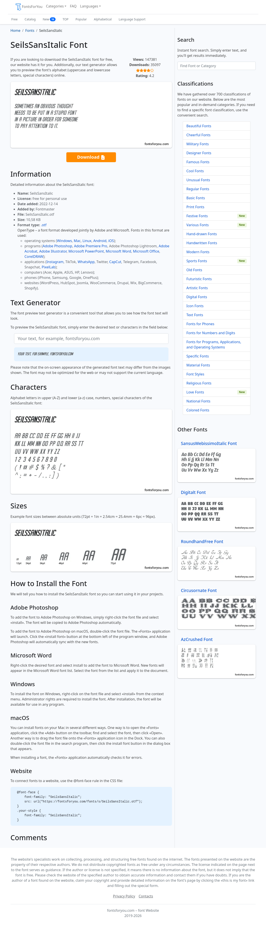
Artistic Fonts (197, 287)
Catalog (30, 19)
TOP (66, 19)
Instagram (54, 261)
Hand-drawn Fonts (201, 234)
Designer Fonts (198, 153)
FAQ (73, 6)
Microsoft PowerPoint (86, 251)
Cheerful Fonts (198, 135)
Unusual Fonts (198, 180)
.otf (43, 225)
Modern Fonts (198, 251)
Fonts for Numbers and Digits (210, 332)
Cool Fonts (195, 171)
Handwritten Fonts (201, 242)
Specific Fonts (197, 356)
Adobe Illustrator (53, 251)
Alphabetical (103, 19)
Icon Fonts (195, 305)
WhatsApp (86, 261)
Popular (81, 19)
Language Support (132, 19)
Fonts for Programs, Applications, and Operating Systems (213, 344)
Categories (55, 6)
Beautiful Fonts (198, 126)
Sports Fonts (196, 260)
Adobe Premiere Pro (90, 246)
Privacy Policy (124, 896)
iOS (111, 240)
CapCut (115, 261)
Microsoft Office (146, 251)
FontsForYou (29, 7)
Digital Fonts (196, 296)
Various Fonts (197, 225)
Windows (64, 240)
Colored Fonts (197, 410)
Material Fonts (198, 365)
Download (91, 157)
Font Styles (195, 374)
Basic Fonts (195, 198)
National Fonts (198, 401)
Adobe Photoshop (57, 246)
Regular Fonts (197, 189)
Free (14, 19)
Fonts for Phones (200, 323)
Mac (77, 240)
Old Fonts (194, 269)
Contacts (146, 896)
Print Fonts (195, 207)
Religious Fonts (199, 383)
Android (100, 240)
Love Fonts (195, 392)
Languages (89, 6)
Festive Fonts (197, 216)
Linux (86, 240)
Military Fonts (197, 144)
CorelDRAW (34, 256)
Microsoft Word (118, 251)
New (49, 19)
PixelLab (48, 267)
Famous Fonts (198, 162)
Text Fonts (194, 314)
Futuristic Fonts (199, 278)
